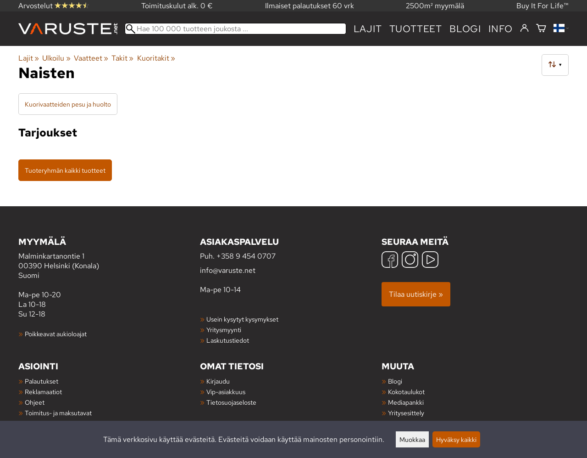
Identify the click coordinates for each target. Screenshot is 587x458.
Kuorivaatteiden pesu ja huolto (68, 104)
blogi (465, 29)
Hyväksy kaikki (456, 439)
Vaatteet (91, 58)
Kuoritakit (156, 58)
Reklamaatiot (43, 391)
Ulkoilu (56, 58)
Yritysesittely (406, 412)
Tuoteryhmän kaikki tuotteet (65, 170)
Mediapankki (406, 402)
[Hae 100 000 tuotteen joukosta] (235, 28)
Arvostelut (53, 6)
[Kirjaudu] (524, 28)
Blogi (395, 381)
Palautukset (41, 381)
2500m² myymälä (435, 6)
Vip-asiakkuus (225, 391)
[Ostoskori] (541, 28)
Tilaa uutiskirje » (416, 294)
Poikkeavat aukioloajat (56, 333)
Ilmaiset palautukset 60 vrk (309, 6)
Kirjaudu (218, 381)
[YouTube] (430, 260)
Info (500, 29)
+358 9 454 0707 (246, 256)
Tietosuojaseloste (231, 402)
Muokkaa (412, 439)
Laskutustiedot (227, 340)
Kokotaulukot (406, 391)
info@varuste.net (227, 270)
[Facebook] (390, 260)
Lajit (368, 29)
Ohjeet (34, 402)
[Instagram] (410, 260)
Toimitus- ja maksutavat (58, 412)
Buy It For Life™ (542, 6)
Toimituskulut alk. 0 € (177, 6)
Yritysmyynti (223, 329)
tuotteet (415, 29)
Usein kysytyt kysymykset (242, 319)
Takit (122, 58)
